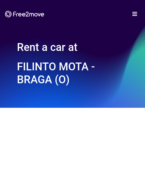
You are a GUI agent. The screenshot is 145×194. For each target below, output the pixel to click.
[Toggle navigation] (135, 14)
